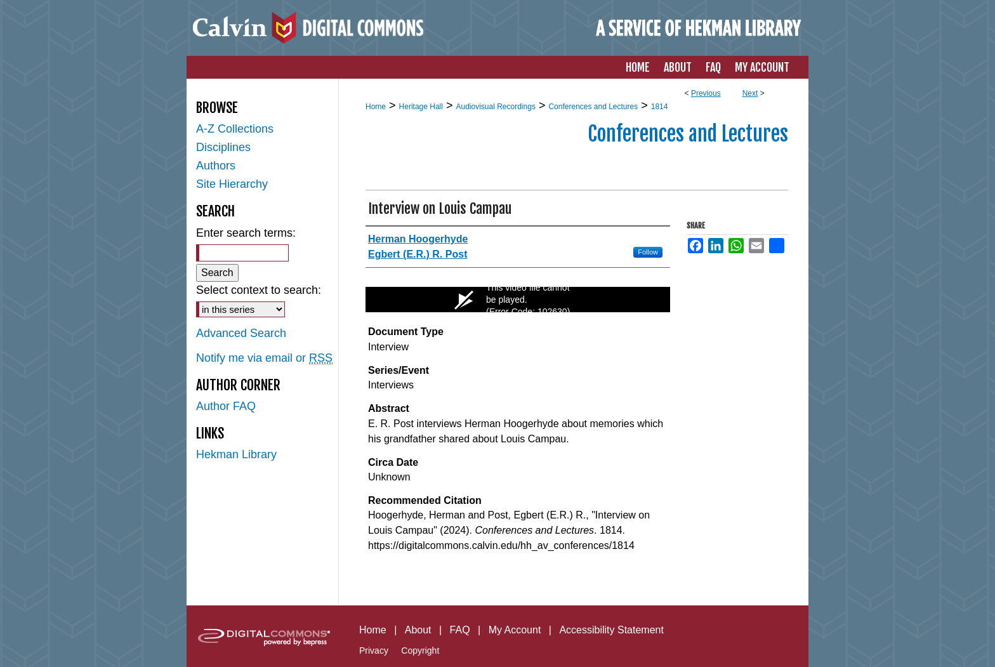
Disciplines (223, 147)
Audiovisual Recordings (495, 106)
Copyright (420, 650)
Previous (706, 93)
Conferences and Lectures (593, 106)
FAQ (460, 629)
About (418, 629)
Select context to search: (258, 290)
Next (750, 93)
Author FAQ (226, 406)
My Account (515, 629)
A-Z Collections (234, 128)
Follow (648, 252)
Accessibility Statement (611, 629)
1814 (659, 106)
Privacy (373, 650)
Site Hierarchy (232, 184)
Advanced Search (241, 333)
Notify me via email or (264, 358)
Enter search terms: (246, 233)
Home (376, 106)
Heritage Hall (421, 106)
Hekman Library (236, 454)
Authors (215, 165)
